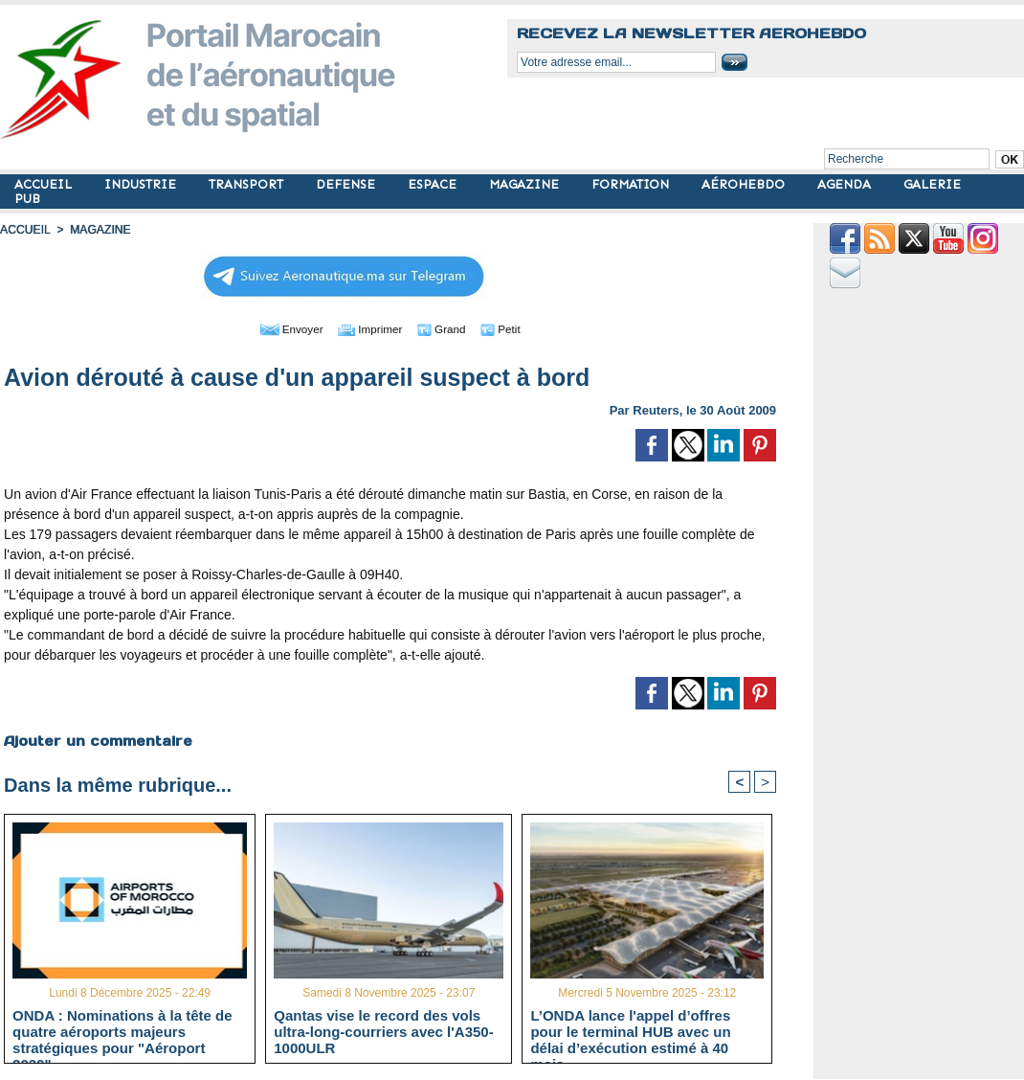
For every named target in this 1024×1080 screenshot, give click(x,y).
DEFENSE (347, 184)
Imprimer (369, 328)
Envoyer (281, 328)
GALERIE (932, 184)
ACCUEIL (45, 184)
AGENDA (846, 184)
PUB (27, 198)
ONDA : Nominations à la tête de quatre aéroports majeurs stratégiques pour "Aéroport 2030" (122, 1032)
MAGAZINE (526, 184)
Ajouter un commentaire (97, 741)
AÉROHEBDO (745, 184)
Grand (448, 328)
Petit (513, 328)
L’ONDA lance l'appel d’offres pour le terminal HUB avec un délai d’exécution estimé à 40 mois (630, 1032)
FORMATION (632, 184)
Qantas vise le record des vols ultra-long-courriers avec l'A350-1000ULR (383, 1032)
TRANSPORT (248, 184)
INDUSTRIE (142, 184)
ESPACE (434, 184)
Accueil (25, 229)
